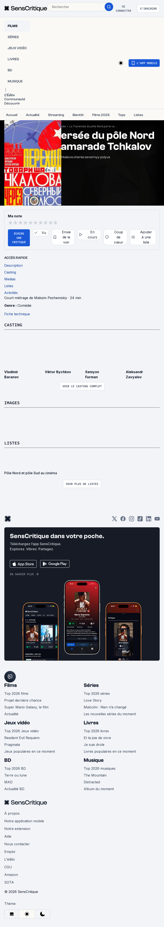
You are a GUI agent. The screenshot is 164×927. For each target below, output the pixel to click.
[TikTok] (140, 520)
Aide (7, 836)
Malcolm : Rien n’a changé (105, 707)
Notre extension (17, 829)
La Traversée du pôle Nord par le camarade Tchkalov (94, 126)
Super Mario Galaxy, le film (26, 707)
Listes (12, 443)
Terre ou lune (15, 775)
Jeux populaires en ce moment (29, 751)
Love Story (93, 700)
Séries (91, 685)
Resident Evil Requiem (22, 738)
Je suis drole (94, 744)
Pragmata (12, 744)
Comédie (24, 305)
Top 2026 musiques (100, 768)
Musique (94, 760)
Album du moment (99, 789)
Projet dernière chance (22, 700)
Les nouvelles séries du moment (110, 714)
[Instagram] (131, 520)
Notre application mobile (24, 821)
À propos (12, 813)
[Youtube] (157, 520)
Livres (91, 723)
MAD (8, 782)
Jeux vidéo (17, 723)
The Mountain (95, 775)
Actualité (11, 714)
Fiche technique (17, 314)
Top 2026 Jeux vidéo (21, 731)
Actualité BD (14, 789)
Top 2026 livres (96, 731)
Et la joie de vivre (97, 738)
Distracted (92, 782)
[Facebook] (123, 520)
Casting (13, 324)
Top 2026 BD (15, 768)
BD (7, 760)
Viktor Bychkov (58, 372)
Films (10, 685)
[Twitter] (114, 520)
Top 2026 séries (97, 693)
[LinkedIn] (148, 520)
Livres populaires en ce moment (110, 751)
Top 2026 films (16, 693)
